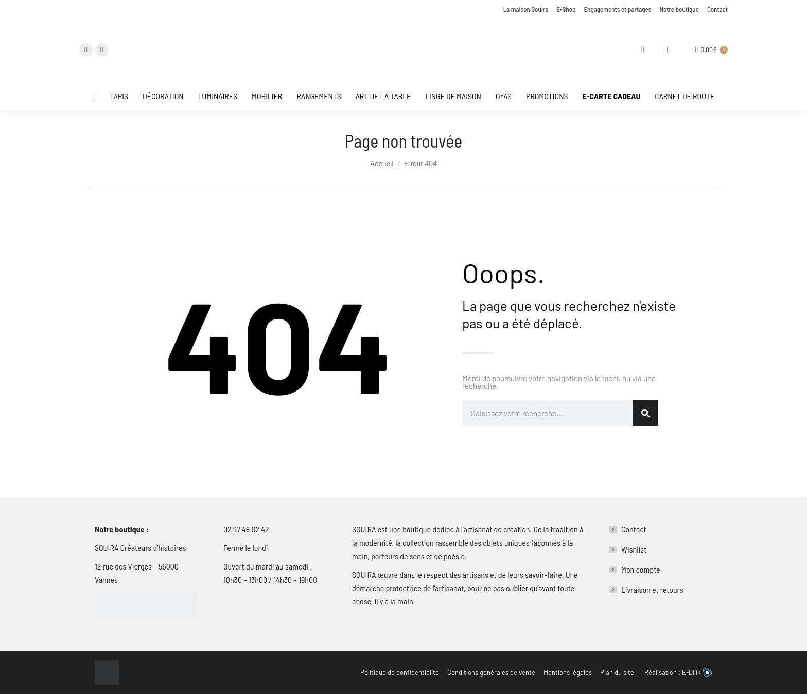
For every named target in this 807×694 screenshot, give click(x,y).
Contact (633, 529)
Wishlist (633, 549)
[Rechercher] (645, 413)
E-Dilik (697, 672)
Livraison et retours (652, 589)
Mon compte (640, 569)
